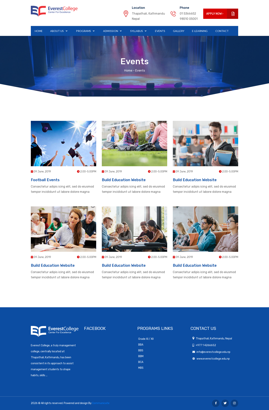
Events (160, 31)
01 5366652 (188, 13)
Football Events (45, 180)
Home (39, 31)
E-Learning (200, 31)
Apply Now (222, 14)
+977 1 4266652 (206, 345)
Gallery (178, 31)
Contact (222, 31)
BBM (140, 356)
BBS (140, 350)
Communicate (100, 403)
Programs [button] (84, 31)
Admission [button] (111, 31)
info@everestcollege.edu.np (213, 352)
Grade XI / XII (146, 339)
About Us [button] (57, 31)
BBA (140, 344)
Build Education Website (124, 180)
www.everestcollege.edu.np (213, 358)
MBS (140, 367)
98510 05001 (189, 19)
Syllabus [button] (136, 31)
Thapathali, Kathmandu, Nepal (214, 338)
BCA (140, 362)
